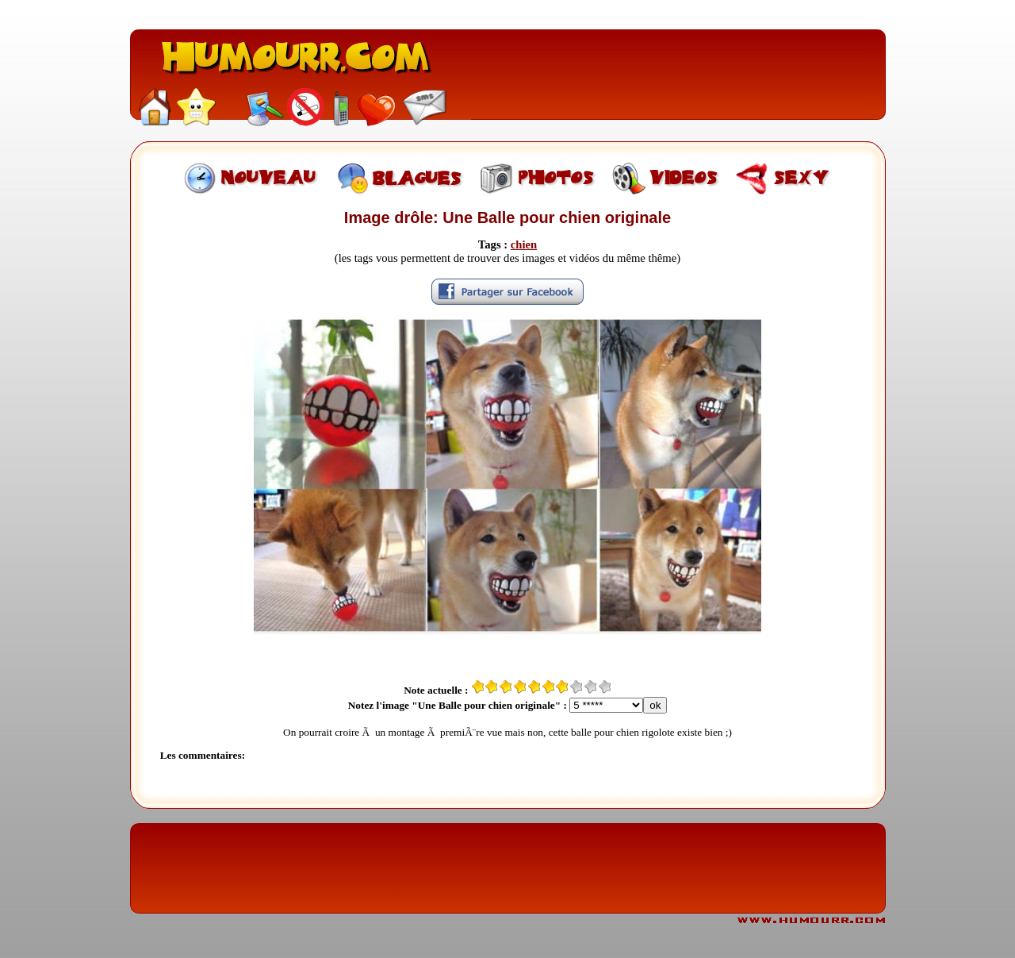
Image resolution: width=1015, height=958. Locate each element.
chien (524, 244)
